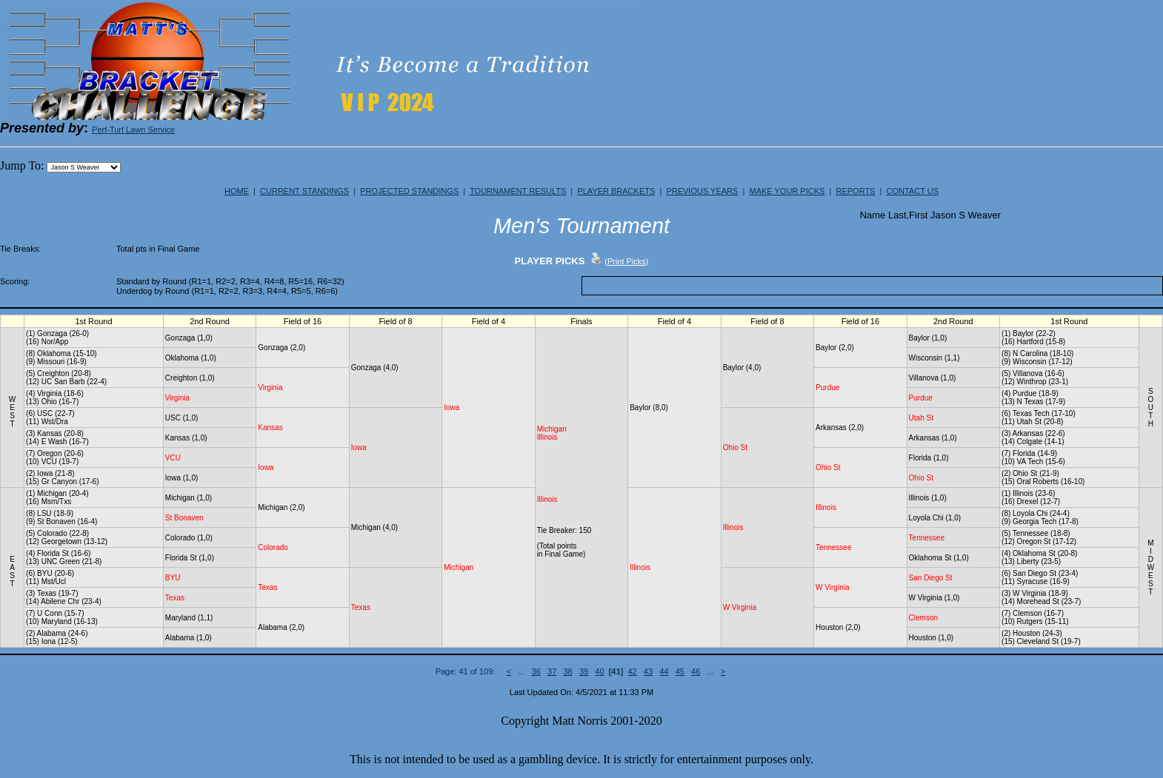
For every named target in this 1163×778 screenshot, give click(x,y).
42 (631, 671)
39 (583, 671)
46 (695, 671)
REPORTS (855, 191)
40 (599, 671)
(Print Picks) (626, 261)
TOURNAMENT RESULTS (518, 191)
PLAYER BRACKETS (616, 191)
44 (663, 671)
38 (567, 671)
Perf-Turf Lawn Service (133, 129)
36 (536, 671)
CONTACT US (913, 191)
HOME (236, 191)
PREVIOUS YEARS (702, 191)
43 (648, 671)
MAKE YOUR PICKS (786, 191)
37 (551, 671)
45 (680, 671)
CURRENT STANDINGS (304, 191)
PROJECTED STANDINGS (409, 191)
